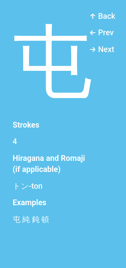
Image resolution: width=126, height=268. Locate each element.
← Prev (101, 32)
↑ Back (102, 16)
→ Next (101, 49)
